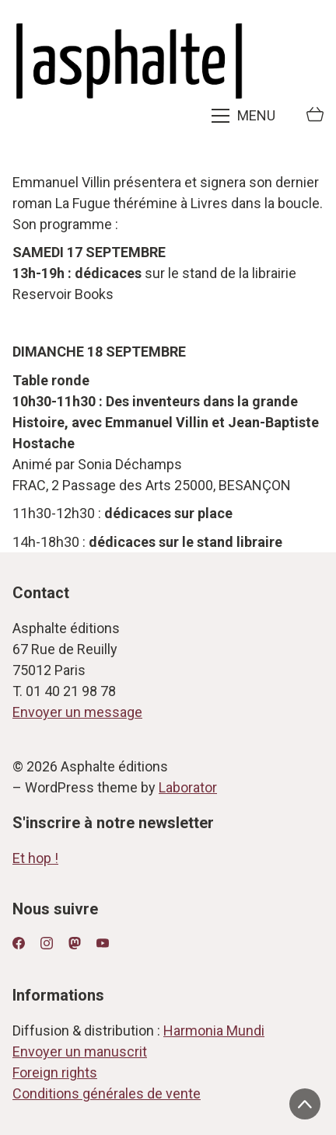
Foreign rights (54, 1072)
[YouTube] (102, 943)
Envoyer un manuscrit (79, 1051)
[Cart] (315, 116)
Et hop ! (35, 858)
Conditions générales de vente (106, 1093)
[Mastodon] (74, 943)
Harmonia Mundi (213, 1030)
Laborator (188, 787)
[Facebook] (18, 943)
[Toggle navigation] (245, 116)
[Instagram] (46, 943)
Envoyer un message (77, 712)
